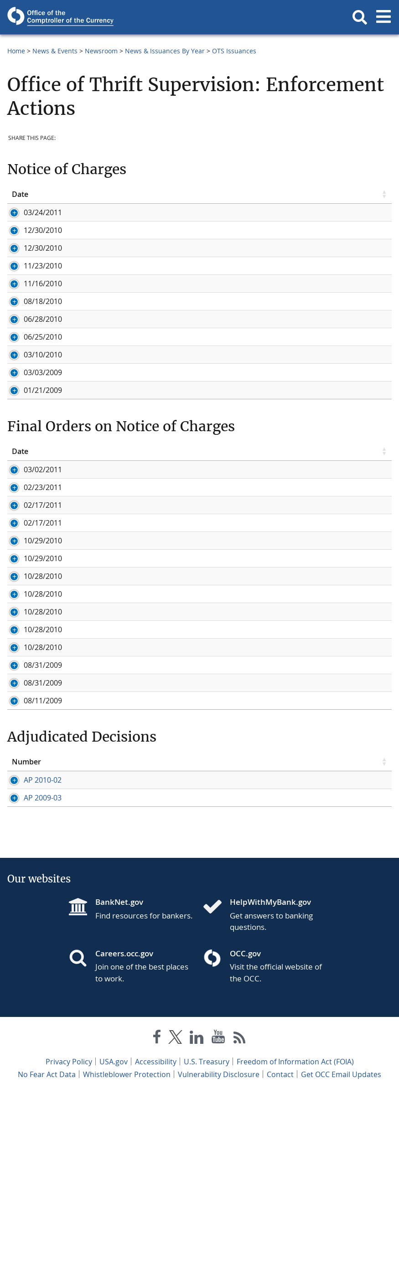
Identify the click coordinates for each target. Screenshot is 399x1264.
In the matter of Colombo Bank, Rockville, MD (185, 610)
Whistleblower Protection (127, 1245)
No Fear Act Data (47, 1245)
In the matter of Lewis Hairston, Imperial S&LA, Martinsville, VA (215, 788)
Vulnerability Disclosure (218, 1245)
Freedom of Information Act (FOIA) (295, 1232)
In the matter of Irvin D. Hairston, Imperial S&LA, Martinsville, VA (217, 752)
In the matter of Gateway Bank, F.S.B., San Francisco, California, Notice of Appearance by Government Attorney (232, 283)
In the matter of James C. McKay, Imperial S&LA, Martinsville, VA (216, 717)
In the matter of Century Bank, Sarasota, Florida (189, 841)
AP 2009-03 (31, 958)
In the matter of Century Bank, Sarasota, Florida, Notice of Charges (222, 513)
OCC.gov (245, 1124)
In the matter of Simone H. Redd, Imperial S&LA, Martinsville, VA (217, 734)
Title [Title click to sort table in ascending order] (115, 194)
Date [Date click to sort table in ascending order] (20, 194)
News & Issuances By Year (165, 50)
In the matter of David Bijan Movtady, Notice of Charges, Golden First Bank (235, 531)
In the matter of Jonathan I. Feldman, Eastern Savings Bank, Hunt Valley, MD (237, 645)
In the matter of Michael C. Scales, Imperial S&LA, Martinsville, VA (218, 681)
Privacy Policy (69, 1232)
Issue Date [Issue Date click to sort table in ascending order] (126, 902)
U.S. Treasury (206, 1232)
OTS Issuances (234, 50)
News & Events (55, 50)
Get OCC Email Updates (341, 1245)
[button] (360, 17)
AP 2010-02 (31, 920)
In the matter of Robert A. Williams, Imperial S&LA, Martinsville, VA (221, 699)
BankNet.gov (119, 1072)
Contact (280, 1245)
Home (16, 50)
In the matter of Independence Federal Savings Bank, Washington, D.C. (228, 628)
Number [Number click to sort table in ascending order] (26, 902)
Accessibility (155, 1232)
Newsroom (101, 50)
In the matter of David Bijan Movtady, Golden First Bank (203, 805)
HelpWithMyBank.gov (270, 1072)
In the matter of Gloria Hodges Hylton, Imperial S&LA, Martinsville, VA (226, 770)
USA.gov (113, 1232)
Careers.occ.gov (124, 1124)
